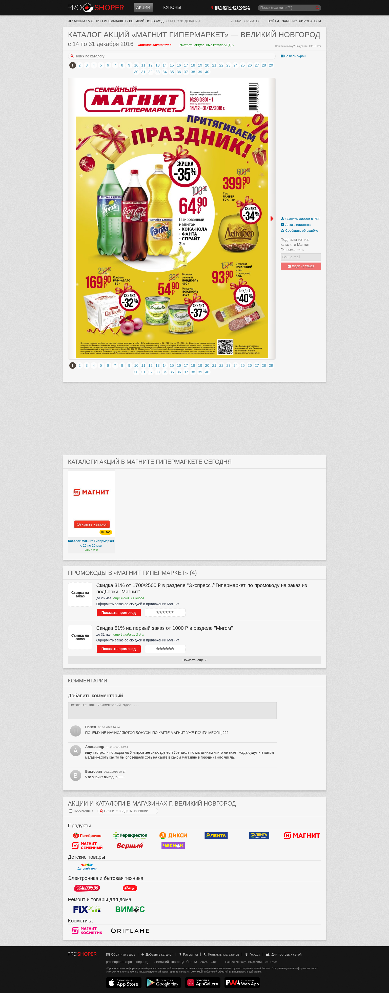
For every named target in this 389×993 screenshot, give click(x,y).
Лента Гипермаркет (216, 836)
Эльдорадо (87, 888)
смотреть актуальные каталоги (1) (206, 45)
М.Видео (130, 888)
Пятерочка (87, 836)
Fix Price (87, 909)
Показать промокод (118, 613)
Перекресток (130, 836)
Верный (130, 846)
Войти (273, 21)
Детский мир (87, 867)
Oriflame (130, 931)
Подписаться (300, 266)
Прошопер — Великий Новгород (96, 7)
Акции (143, 7)
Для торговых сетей (283, 954)
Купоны (172, 7)
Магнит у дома (302, 836)
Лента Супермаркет (259, 836)
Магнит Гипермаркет (107, 21)
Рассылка (188, 954)
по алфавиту (81, 811)
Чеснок (173, 846)
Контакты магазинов (221, 954)
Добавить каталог (156, 954)
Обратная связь (120, 954)
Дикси (173, 836)
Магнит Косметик (87, 931)
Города (252, 954)
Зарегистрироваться (301, 21)
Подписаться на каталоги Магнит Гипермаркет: (295, 244)
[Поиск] (289, 8)
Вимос (130, 909)
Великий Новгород (146, 21)
